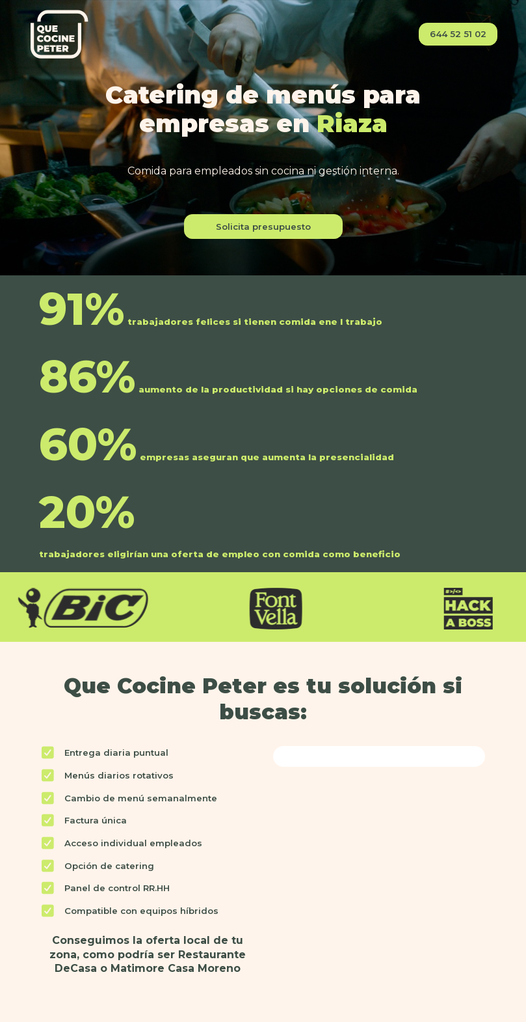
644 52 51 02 (458, 34)
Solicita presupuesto (263, 226)
